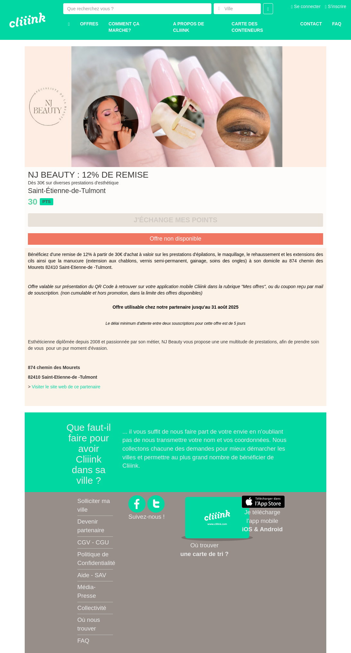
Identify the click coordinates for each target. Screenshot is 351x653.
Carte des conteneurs (247, 27)
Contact (311, 23)
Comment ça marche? (123, 27)
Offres (89, 23)
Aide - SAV (91, 575)
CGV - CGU (93, 542)
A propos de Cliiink (188, 27)
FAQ (83, 640)
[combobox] (237, 8)
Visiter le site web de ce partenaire (66, 386)
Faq (336, 23)
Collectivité (91, 607)
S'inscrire (335, 6)
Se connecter (306, 6)
